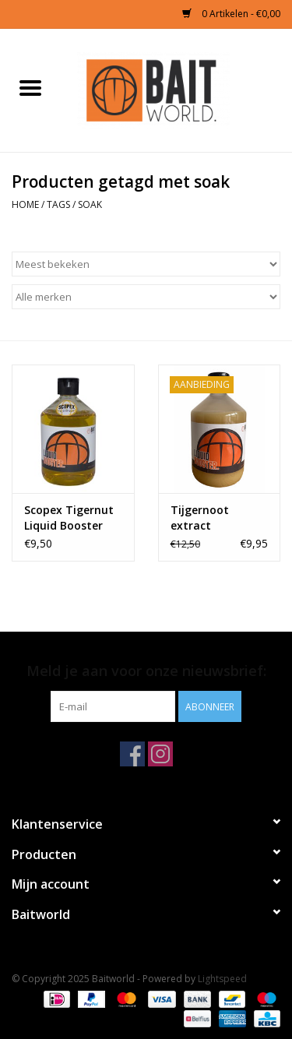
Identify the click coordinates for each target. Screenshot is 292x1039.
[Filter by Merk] (146, 296)
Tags (58, 204)
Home (25, 204)
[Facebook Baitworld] (132, 753)
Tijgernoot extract (200, 517)
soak (90, 204)
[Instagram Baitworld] (160, 753)
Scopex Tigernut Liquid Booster (69, 517)
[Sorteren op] (146, 264)
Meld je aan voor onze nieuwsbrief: (146, 671)
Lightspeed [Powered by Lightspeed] (222, 978)
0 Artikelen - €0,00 (231, 13)
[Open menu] (30, 87)
